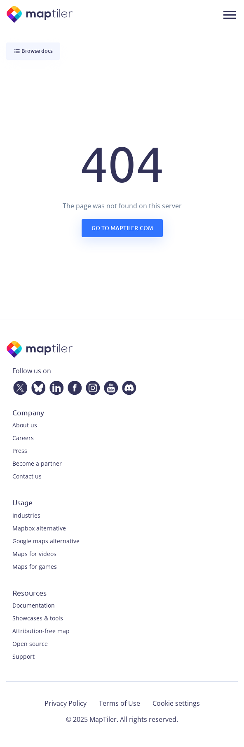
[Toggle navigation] (229, 15)
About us (24, 425)
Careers (23, 438)
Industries (26, 515)
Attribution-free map (41, 631)
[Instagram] (91, 386)
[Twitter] (18, 386)
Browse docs (33, 51)
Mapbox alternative (39, 528)
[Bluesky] (36, 386)
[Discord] (127, 386)
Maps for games (34, 566)
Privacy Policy (66, 703)
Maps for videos (34, 554)
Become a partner (37, 463)
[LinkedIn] (54, 386)
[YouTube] (109, 386)
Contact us (27, 476)
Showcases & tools (37, 618)
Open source (30, 644)
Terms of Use (119, 703)
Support (23, 656)
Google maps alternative (46, 541)
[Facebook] (73, 386)
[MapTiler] (40, 15)
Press (19, 451)
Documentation (33, 605)
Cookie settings (176, 703)
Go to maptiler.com (122, 228)
